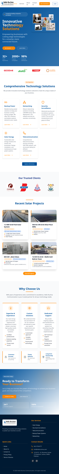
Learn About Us (24, 396)
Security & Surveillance (38, 428)
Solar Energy (35, 425)
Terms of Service (7, 457)
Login (55, 3)
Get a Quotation (45, 3)
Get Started (9, 48)
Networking (35, 436)
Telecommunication (37, 430)
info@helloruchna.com (40, 449)
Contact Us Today (9, 396)
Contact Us (34, 3)
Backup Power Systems (38, 433)
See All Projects (29, 273)
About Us (28, 3)
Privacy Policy (6, 454)
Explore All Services (29, 164)
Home (15, 4)
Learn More (22, 48)
